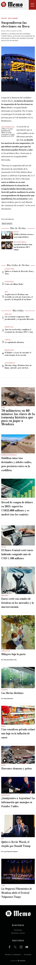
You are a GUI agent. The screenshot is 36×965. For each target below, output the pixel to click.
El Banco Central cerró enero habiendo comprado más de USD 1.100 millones (17, 554)
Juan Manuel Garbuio (11, 851)
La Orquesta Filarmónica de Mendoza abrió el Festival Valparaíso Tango (16, 893)
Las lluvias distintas (12, 693)
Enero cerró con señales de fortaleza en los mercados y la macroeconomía (17, 603)
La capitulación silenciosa (14, 342)
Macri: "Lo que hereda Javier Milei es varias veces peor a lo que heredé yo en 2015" (7, 132)
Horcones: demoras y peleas (16, 768)
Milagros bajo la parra (13, 654)
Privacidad (27, 955)
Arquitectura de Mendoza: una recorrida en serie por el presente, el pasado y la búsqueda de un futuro (19, 297)
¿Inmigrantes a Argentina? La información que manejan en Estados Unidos (18, 802)
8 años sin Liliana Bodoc (14, 284)
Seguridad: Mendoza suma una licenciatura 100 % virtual (23, 247)
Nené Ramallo (8, 698)
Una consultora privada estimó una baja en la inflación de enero (18, 733)
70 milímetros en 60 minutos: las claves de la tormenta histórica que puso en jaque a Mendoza (18, 417)
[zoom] (18, 69)
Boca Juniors (7, 223)
